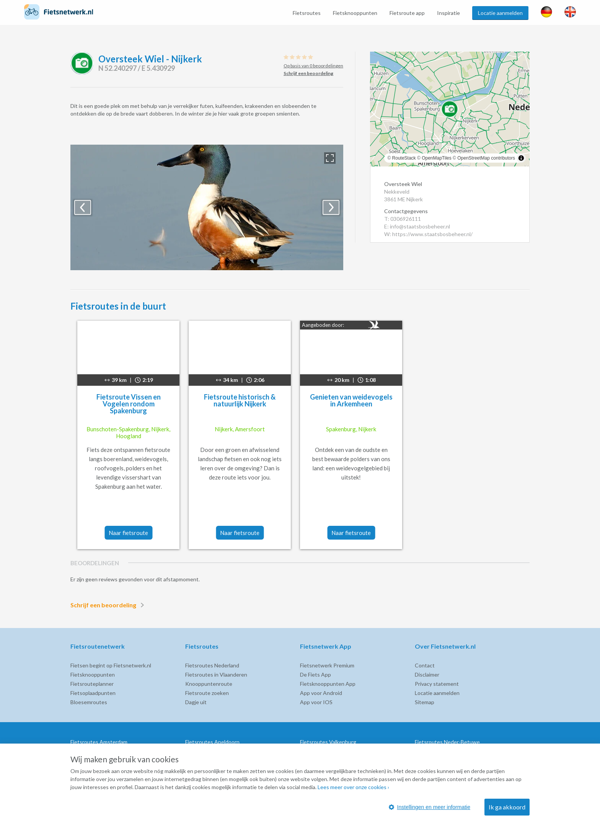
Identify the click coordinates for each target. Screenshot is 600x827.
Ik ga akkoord (507, 807)
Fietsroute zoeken (207, 693)
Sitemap (424, 702)
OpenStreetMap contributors (486, 158)
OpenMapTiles (437, 158)
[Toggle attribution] (521, 158)
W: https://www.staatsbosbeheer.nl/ (428, 234)
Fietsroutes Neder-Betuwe (447, 742)
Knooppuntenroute (208, 683)
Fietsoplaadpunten (93, 693)
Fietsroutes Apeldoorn (212, 742)
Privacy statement (437, 683)
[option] (206, 207)
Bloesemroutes (88, 702)
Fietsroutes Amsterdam (98, 742)
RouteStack (404, 158)
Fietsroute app (407, 13)
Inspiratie (448, 13)
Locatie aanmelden (500, 13)
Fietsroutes (307, 13)
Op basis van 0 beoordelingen (313, 66)
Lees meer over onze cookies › (353, 787)
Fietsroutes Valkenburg (328, 742)
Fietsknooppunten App (327, 683)
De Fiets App (315, 674)
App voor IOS (316, 702)
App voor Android (321, 693)
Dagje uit (196, 702)
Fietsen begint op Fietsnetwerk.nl (110, 665)
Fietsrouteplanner (92, 683)
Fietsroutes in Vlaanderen (216, 674)
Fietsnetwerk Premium (327, 665)
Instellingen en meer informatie (429, 807)
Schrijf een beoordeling (108, 605)
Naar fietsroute (128, 532)
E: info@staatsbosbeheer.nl (417, 226)
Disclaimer (427, 674)
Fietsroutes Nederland (212, 665)
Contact (425, 665)
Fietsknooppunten (355, 13)
